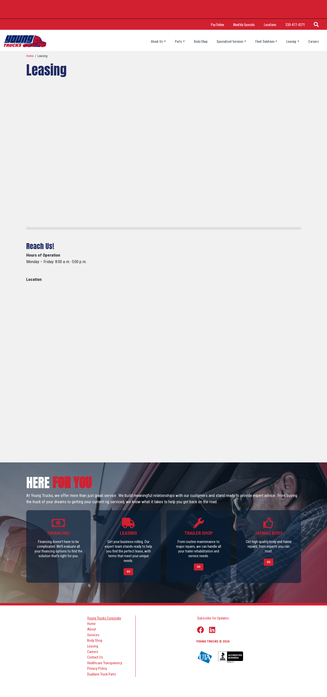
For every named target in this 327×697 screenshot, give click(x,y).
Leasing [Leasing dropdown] (291, 41)
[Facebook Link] (200, 630)
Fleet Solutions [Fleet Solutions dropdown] (265, 41)
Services (93, 635)
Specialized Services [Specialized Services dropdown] (230, 41)
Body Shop (201, 41)
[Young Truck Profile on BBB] (230, 657)
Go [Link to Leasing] (128, 571)
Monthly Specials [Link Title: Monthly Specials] (244, 24)
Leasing (92, 646)
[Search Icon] (316, 24)
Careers (313, 41)
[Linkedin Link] (212, 630)
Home (29, 56)
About (91, 629)
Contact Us (95, 657)
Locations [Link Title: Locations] (270, 24)
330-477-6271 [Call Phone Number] (295, 24)
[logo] (25, 41)
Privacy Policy (97, 668)
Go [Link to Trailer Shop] (198, 566)
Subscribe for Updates (213, 618)
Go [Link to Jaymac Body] (268, 562)
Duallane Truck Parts (101, 674)
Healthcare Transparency (104, 663)
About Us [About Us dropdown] (157, 41)
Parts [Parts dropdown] (178, 41)
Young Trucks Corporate (104, 618)
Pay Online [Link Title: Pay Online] (217, 24)
